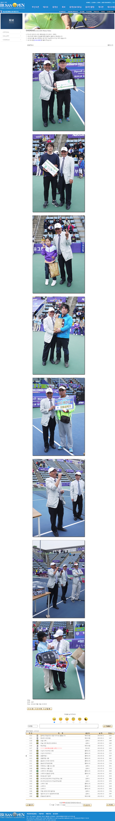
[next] (79, 802)
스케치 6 (43, 786)
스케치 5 (43, 788)
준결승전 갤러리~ (45, 796)
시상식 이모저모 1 (46, 753)
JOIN (98, 2)
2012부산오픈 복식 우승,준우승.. (50, 778)
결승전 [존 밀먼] (45, 763)
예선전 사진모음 (45, 738)
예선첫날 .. (43, 746)
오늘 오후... (43, 740)
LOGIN (94, 2)
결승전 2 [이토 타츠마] (47, 761)
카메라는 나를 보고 (46, 768)
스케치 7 (43, 783)
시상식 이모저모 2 (46, 751)
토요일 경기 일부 (45, 776)
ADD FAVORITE (106, 2)
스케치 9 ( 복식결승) (46, 771)
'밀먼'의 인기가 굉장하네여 (48, 793)
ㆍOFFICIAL (5, 32)
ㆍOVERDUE (6, 40)
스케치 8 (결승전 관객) (47, 773)
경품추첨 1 (43, 758)
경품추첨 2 (43, 756)
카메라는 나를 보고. (46, 766)
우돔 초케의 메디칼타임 (47, 791)
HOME (88, 2)
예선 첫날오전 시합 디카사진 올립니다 (54, 735)
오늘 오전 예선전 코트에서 (48, 743)
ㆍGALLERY (5, 36)
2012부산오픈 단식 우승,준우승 (49, 781)
